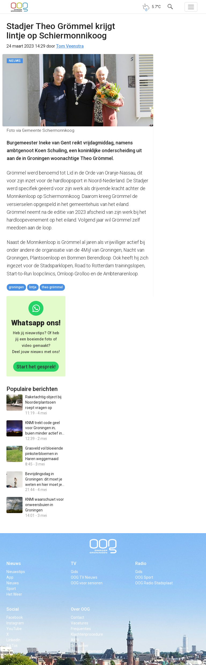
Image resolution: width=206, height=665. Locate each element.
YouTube (14, 629)
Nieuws (13, 563)
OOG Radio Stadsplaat (154, 583)
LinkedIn (13, 640)
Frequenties (81, 629)
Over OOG (80, 609)
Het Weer (14, 594)
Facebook (14, 617)
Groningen (16, 287)
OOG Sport (144, 577)
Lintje (32, 287)
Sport (11, 588)
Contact (77, 617)
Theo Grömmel (52, 287)
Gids (74, 572)
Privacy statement (86, 651)
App (9, 577)
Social (12, 609)
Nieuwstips (15, 572)
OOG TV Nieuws (84, 577)
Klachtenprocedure (87, 634)
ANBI (75, 640)
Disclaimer (80, 645)
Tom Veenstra (70, 46)
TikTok (12, 645)
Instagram (15, 623)
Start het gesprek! (36, 366)
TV (73, 563)
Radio (140, 563)
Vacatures (79, 623)
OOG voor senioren (86, 583)
